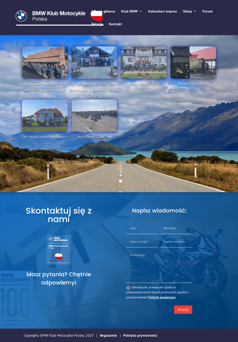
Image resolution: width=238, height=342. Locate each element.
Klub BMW (129, 11)
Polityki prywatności (162, 297)
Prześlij (183, 309)
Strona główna (103, 11)
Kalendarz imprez (162, 11)
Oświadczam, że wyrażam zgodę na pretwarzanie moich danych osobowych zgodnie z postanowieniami (157, 292)
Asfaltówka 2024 (137, 88)
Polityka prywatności (140, 335)
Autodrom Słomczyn (100, 128)
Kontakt (115, 24)
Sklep (187, 11)
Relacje (97, 24)
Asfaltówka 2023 (175, 88)
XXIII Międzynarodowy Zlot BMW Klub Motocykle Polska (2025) (100, 93)
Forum (207, 11)
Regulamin (108, 335)
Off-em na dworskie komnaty (62, 128)
